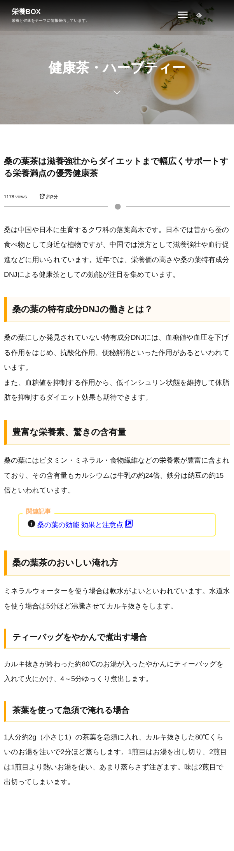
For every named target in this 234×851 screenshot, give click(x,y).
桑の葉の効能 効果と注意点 (86, 525)
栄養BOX (26, 11)
